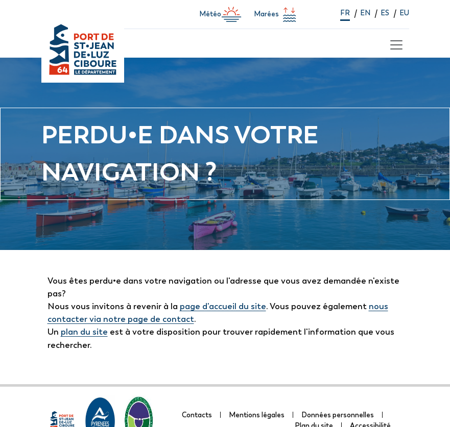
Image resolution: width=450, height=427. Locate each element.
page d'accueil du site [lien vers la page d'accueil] (223, 306)
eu (404, 12)
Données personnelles (337, 414)
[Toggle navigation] (395, 43)
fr (345, 12)
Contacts (197, 414)
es (385, 12)
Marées (276, 14)
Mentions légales (257, 414)
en (365, 12)
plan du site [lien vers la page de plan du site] (84, 331)
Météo (220, 14)
